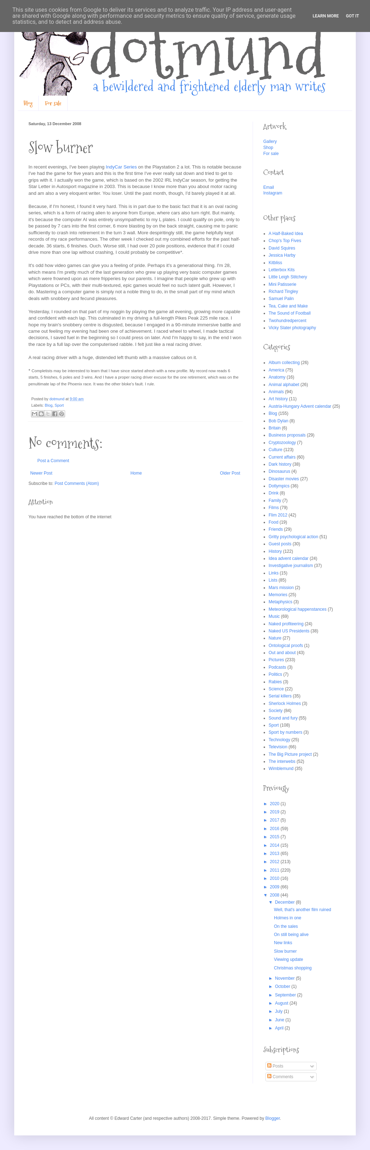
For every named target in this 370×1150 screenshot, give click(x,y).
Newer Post (41, 473)
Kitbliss (275, 262)
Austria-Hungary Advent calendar (300, 406)
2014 (275, 845)
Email (268, 187)
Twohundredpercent (287, 320)
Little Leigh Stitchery (288, 276)
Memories (278, 594)
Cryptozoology (282, 442)
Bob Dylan (278, 420)
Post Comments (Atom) (76, 483)
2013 (275, 853)
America (276, 370)
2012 (275, 861)
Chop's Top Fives (285, 240)
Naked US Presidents (289, 631)
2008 (275, 895)
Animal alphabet (284, 384)
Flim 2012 (278, 515)
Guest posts (280, 543)
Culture (275, 449)
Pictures (276, 659)
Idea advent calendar (288, 558)
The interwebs (282, 761)
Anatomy (277, 377)
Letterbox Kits (282, 269)
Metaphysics (280, 601)
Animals (276, 391)
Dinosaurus (279, 471)
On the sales (286, 926)
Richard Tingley (283, 291)
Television (278, 746)
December (285, 902)
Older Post (230, 473)
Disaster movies (284, 478)
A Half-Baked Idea (286, 233)
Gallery (270, 141)
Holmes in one (287, 917)
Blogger (272, 1118)
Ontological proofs (286, 645)
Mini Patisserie (282, 284)
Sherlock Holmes (285, 703)
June (280, 1019)
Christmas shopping (293, 968)
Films (274, 507)
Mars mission (281, 587)
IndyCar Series (121, 167)
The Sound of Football (290, 313)
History (275, 551)
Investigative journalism (291, 565)
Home (136, 473)
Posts (275, 1066)
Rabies (275, 681)
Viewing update (288, 959)
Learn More (326, 16)
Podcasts (277, 667)
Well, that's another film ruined (302, 909)
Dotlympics (279, 485)
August (282, 1003)
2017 (275, 820)
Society (275, 710)
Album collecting (284, 362)
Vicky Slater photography (292, 327)
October (283, 986)
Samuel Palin (281, 298)
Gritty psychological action (293, 536)
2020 (275, 803)
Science (276, 688)
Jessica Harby (282, 255)
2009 (275, 886)
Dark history (280, 464)
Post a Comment (53, 460)
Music (274, 616)
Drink (274, 493)
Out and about (282, 652)
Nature (275, 638)
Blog (28, 103)
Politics (275, 674)
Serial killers (280, 696)
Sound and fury (283, 718)
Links (274, 573)
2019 (275, 811)
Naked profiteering (286, 623)
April (280, 1028)
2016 (275, 828)
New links (283, 942)
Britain (275, 428)
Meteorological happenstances (298, 609)
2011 (275, 870)
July (279, 1011)
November (285, 978)
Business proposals (287, 435)
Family (275, 500)
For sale (53, 103)
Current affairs (282, 457)
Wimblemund (281, 768)
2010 (275, 878)
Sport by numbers (285, 732)
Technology (279, 739)
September (286, 995)
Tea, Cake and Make (288, 306)
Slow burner (285, 951)
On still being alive (291, 934)
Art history (278, 398)
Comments (280, 1076)
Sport (59, 405)
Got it (352, 16)
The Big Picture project (290, 754)
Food (273, 522)
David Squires (282, 248)
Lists (273, 580)
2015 (275, 836)
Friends (276, 529)
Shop (268, 147)
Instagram (272, 193)
